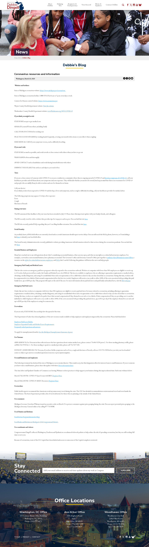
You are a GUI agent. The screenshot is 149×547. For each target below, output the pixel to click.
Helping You (60, 5)
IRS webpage (126, 281)
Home (16, 58)
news (20, 58)
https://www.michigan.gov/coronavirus (53, 90)
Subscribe (125, 470)
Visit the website (48, 106)
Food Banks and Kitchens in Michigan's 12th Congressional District (36, 422)
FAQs (58, 260)
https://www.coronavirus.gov (47, 101)
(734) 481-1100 (77, 524)
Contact (36, 537)
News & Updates (98, 5)
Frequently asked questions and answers (27, 327)
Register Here (57, 376)
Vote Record (86, 5)
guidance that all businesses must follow (120, 257)
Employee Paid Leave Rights (23, 322)
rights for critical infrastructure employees (39, 260)
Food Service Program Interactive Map (27, 417)
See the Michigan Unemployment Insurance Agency (56, 332)
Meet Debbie (50, 5)
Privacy (26, 537)
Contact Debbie (112, 5)
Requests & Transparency (72, 5)
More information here (65, 365)
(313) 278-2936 (118, 524)
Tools (17, 537)
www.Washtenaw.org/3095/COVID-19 (60, 111)
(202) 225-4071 (36, 521)
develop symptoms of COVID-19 (116, 178)
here (86, 219)
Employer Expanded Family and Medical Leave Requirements (34, 324)
